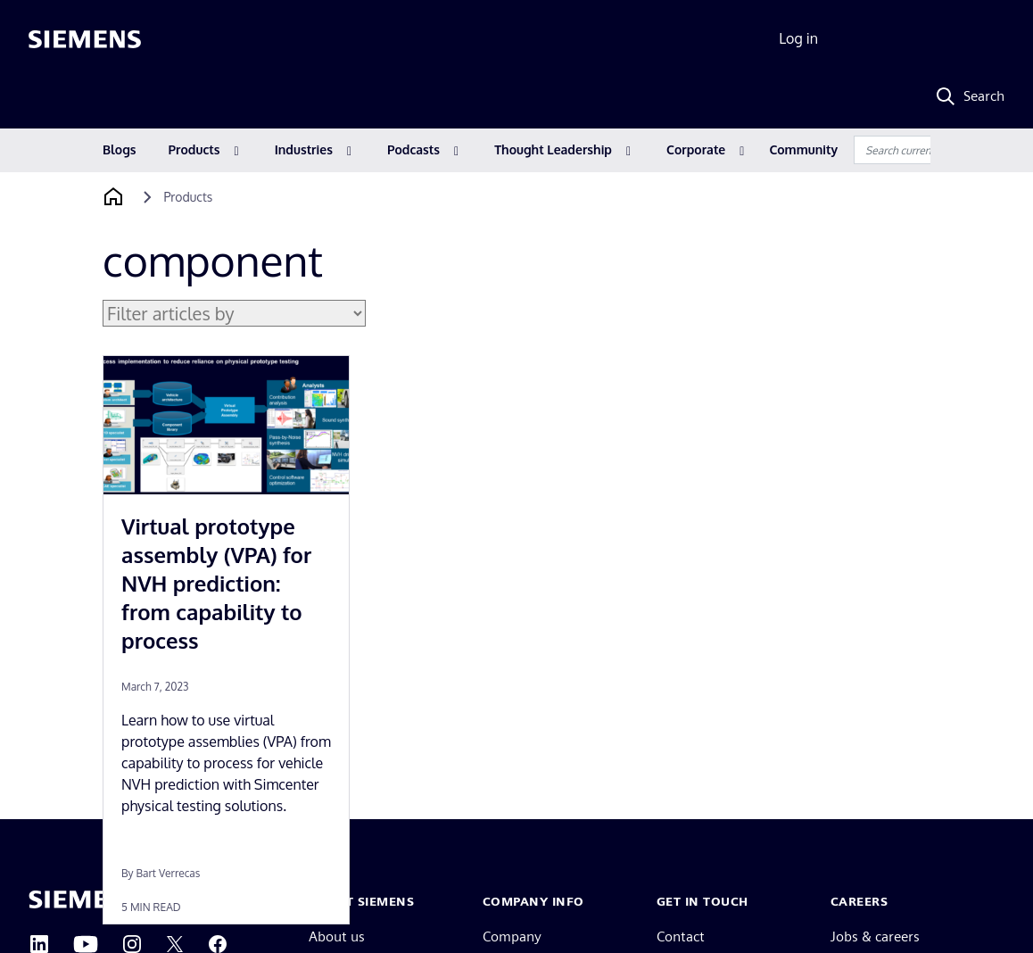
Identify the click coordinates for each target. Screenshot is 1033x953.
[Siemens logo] (85, 39)
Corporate (695, 149)
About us (337, 936)
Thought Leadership (553, 149)
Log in (798, 38)
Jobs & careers (875, 936)
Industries (304, 149)
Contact (681, 936)
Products (194, 149)
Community (803, 149)
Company (512, 936)
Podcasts (413, 149)
